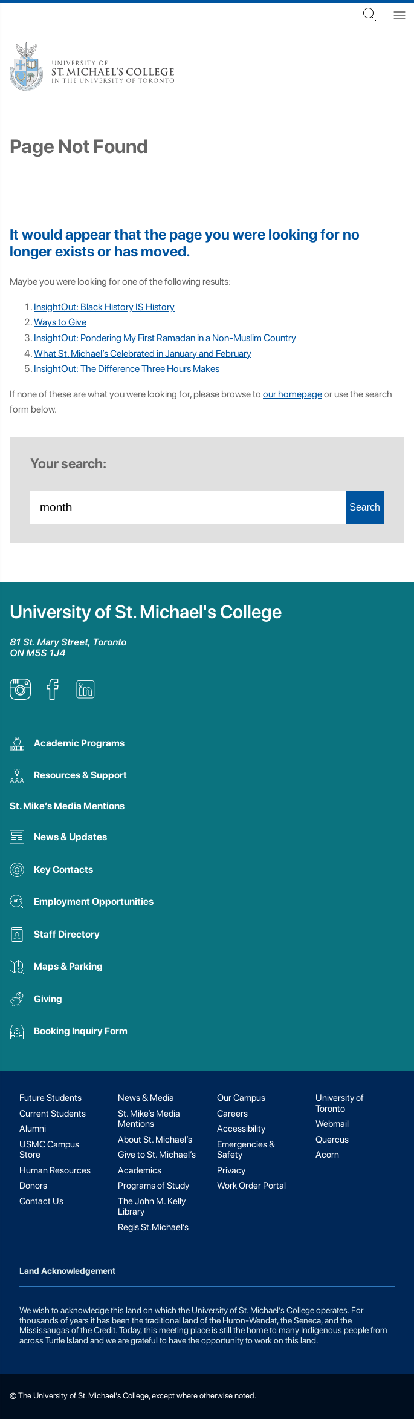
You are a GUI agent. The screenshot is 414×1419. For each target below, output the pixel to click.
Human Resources (55, 1170)
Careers (232, 1113)
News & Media (146, 1097)
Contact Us (41, 1201)
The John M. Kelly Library (152, 1206)
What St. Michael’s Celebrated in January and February (142, 353)
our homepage (292, 394)
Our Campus (241, 1097)
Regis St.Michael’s (153, 1227)
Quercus (332, 1139)
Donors (33, 1185)
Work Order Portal (251, 1185)
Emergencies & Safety (246, 1149)
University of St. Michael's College (146, 611)
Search (364, 507)
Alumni (32, 1128)
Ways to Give (60, 322)
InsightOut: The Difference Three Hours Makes (126, 368)
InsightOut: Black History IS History (104, 307)
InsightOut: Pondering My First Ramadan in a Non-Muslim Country (165, 338)
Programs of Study (153, 1185)
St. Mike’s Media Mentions (67, 806)
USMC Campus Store (49, 1149)
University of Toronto (339, 1103)
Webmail (332, 1123)
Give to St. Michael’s (157, 1154)
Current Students (52, 1113)
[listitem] (20, 696)
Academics (139, 1170)
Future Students (50, 1097)
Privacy (231, 1170)
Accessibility (241, 1128)
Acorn (327, 1154)
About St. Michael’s (155, 1139)
